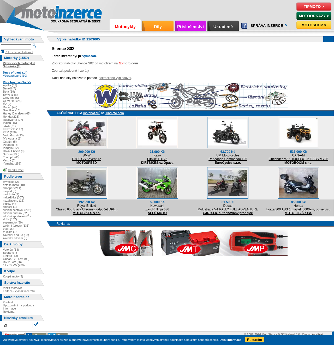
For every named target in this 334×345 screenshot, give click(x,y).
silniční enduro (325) (16, 213)
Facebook (244, 26)
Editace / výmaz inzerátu (19, 291)
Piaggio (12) (11, 147)
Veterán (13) (11, 249)
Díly (158, 27)
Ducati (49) (10, 107)
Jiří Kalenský (289, 334)
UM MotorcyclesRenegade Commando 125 (227, 157)
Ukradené (223, 27)
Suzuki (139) (11, 154)
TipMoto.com (114, 113)
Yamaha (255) (12, 163)
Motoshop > (313, 25)
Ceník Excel (15, 170)
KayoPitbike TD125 (157, 157)
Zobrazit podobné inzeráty (70, 70)
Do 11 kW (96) (12, 262)
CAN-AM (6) (11, 97)
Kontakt (8, 302)
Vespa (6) (9, 160)
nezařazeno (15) (13, 200)
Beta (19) (9, 91)
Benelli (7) (9, 88)
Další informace (230, 339)
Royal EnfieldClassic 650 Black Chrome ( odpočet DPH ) (86, 207)
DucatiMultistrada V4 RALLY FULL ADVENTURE (228, 207)
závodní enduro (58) (16, 235)
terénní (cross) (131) (16, 225)
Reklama (8, 311)
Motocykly (125, 27)
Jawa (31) (9, 126)
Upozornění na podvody (18, 305)
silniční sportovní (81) (17, 216)
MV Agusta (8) (12, 138)
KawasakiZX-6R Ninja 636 (157, 207)
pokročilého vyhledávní (115, 78)
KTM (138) (10, 132)
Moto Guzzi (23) (13, 135)
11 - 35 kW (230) (14, 265)
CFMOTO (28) (12, 100)
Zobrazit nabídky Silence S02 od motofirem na (95, 63)
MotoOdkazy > (314, 16)
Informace (9, 308)
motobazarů (91, 113)
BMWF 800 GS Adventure (86, 157)
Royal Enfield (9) (14, 151)
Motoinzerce (32, 13)
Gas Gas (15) (11, 110)
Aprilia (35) (10, 85)
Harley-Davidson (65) (17, 113)
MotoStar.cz (269, 334)
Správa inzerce (266, 25)
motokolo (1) (11, 194)
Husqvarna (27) (13, 119)
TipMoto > (314, 6)
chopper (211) (12, 188)
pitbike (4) (9, 203)
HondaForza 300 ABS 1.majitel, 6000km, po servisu (298, 207)
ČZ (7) (7, 104)
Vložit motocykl (12, 287)
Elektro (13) (10, 255)
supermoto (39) (13, 222)
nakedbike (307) (13, 197)
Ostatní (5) (10, 141)
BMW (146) (10, 94)
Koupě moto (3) (13, 276)
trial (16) (8, 228)
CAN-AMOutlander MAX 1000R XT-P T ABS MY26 (298, 157)
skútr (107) (10, 219)
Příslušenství (190, 27)
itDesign (306, 334)
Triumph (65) (11, 157)
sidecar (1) (10, 206)
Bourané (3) (10, 252)
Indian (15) (10, 122)
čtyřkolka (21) (11, 181)
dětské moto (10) (14, 184)
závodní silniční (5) (15, 238)
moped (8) (9, 191)
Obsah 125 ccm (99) (16, 259)
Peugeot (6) (10, 144)
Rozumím (254, 340)
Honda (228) (11, 116)
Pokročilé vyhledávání (19, 52)
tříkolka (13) (10, 231)
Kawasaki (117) (13, 129)
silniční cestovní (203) (17, 209)
